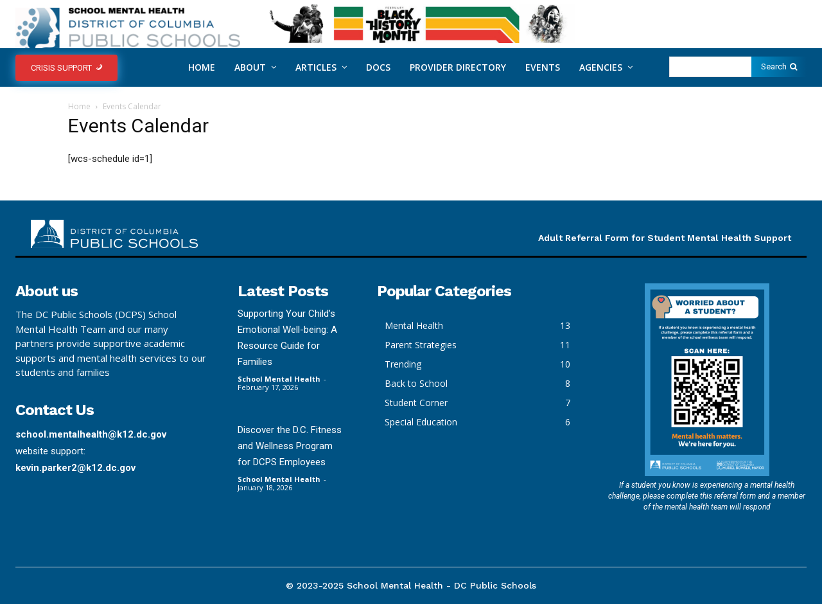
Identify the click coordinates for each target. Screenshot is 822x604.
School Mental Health (279, 379)
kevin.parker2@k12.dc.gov (75, 468)
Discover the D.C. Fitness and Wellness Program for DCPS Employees (290, 446)
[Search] (779, 67)
